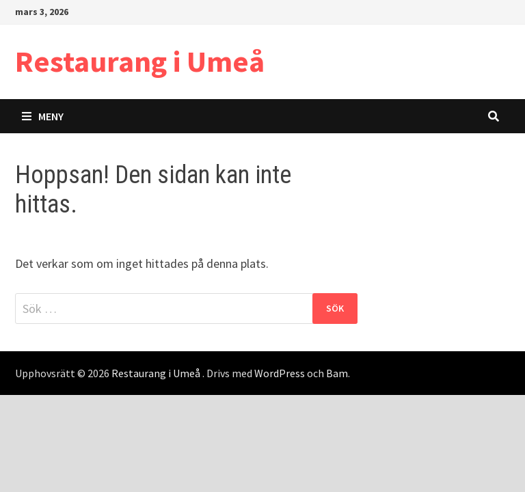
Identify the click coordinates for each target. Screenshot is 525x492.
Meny (43, 116)
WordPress (279, 373)
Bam (337, 373)
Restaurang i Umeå (140, 61)
